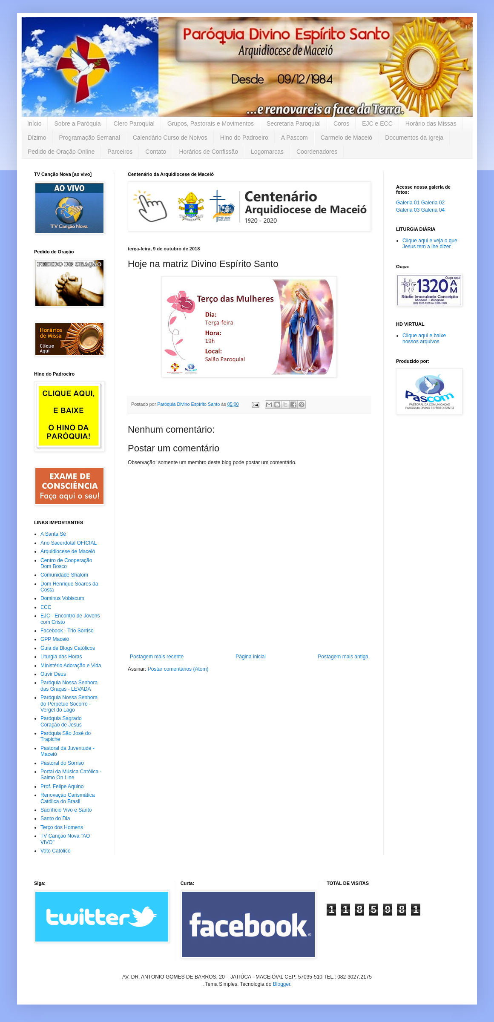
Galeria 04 (433, 210)
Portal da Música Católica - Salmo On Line (70, 775)
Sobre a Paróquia (77, 123)
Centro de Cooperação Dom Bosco (66, 563)
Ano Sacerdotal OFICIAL (68, 543)
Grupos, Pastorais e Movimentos (210, 123)
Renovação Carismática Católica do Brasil (67, 798)
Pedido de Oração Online (61, 151)
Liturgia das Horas (61, 657)
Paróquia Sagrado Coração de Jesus (61, 721)
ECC (45, 607)
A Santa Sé (53, 534)
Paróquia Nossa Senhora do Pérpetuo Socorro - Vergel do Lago (69, 704)
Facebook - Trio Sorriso (67, 631)
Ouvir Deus (53, 674)
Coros (341, 123)
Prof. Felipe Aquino (61, 786)
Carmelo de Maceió (346, 137)
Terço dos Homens (61, 827)
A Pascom (294, 137)
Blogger (281, 984)
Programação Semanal (89, 137)
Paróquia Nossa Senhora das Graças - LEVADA (69, 686)
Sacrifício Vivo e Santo (66, 810)
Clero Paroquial (134, 123)
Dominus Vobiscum (62, 598)
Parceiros (119, 151)
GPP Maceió (54, 639)
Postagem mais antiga (343, 657)
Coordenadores (317, 151)
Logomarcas (267, 151)
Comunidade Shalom (64, 575)
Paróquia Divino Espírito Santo (189, 404)
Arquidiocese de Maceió (67, 551)
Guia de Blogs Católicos (67, 648)
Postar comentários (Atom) (178, 669)
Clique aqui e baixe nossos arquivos (424, 338)
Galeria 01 (407, 203)
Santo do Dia (55, 818)
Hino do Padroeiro (244, 137)
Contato (155, 151)
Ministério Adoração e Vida (70, 666)
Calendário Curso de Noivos (170, 137)
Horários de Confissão (208, 151)
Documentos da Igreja (414, 137)
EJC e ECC (377, 123)
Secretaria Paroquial (294, 123)
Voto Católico (55, 851)
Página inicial (251, 657)
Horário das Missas (431, 123)
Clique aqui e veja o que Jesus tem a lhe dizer (429, 244)
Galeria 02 (433, 203)
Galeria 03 (407, 210)
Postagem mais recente (157, 657)
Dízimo (37, 137)
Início (34, 123)
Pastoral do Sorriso (62, 763)
